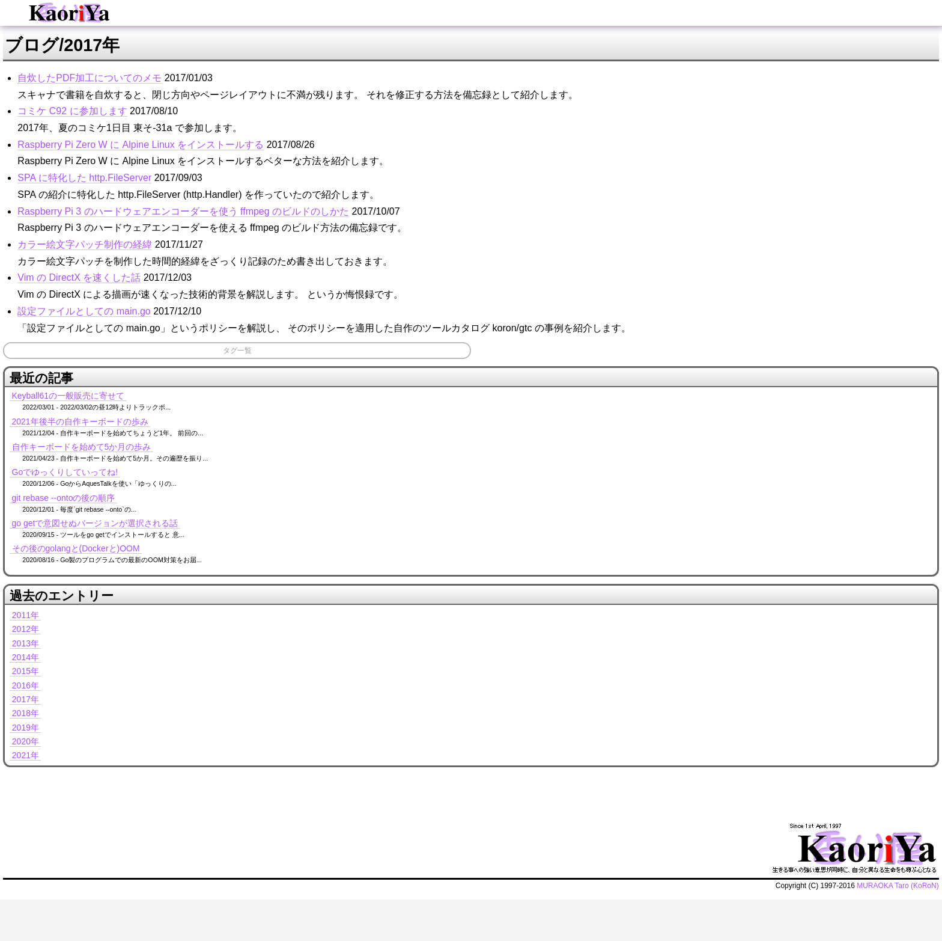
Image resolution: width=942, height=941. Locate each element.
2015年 (25, 671)
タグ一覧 (237, 350)
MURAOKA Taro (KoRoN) (897, 885)
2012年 (25, 629)
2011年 (25, 615)
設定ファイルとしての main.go (83, 311)
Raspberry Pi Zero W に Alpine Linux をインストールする (140, 144)
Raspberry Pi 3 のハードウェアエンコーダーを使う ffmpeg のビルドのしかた (183, 211)
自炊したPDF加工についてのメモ (89, 78)
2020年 (25, 741)
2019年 (25, 727)
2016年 (25, 685)
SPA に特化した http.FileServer (84, 178)
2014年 (25, 657)
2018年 (25, 713)
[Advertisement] (329, 792)
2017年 (25, 699)
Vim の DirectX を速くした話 (79, 277)
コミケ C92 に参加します (72, 111)
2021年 (25, 755)
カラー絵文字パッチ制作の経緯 (84, 244)
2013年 (25, 643)
